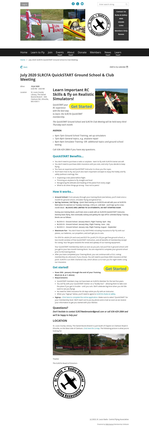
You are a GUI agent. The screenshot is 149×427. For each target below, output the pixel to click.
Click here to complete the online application (80, 297)
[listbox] (119, 67)
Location (23, 92)
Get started (60, 267)
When (22, 86)
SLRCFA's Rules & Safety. (106, 294)
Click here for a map (92, 328)
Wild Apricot (110, 424)
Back (25, 67)
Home (22, 60)
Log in (24, 4)
